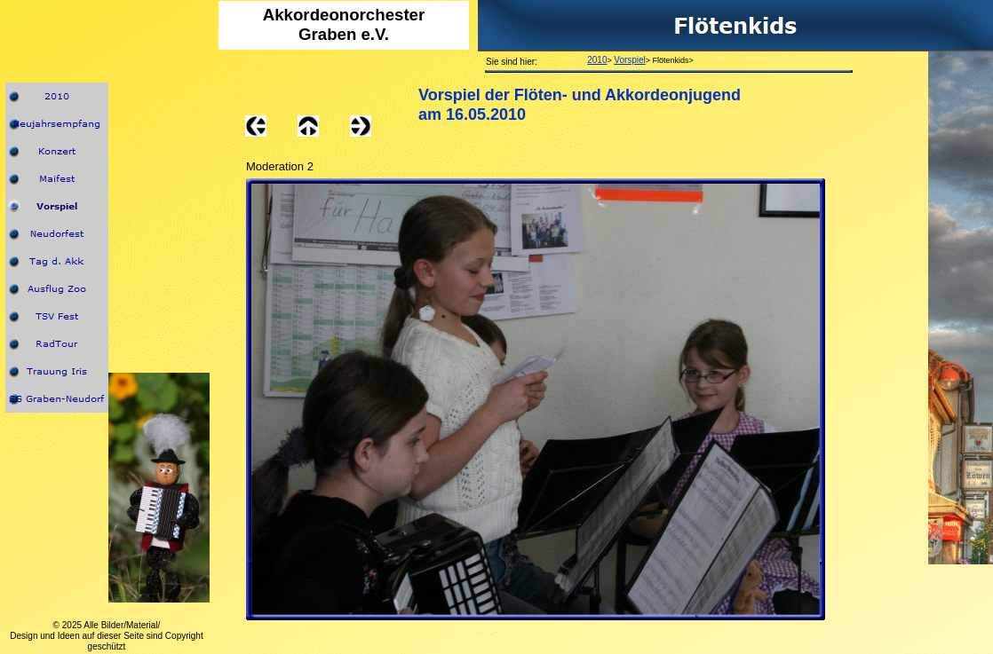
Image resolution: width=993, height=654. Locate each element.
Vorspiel (630, 60)
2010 (597, 60)
